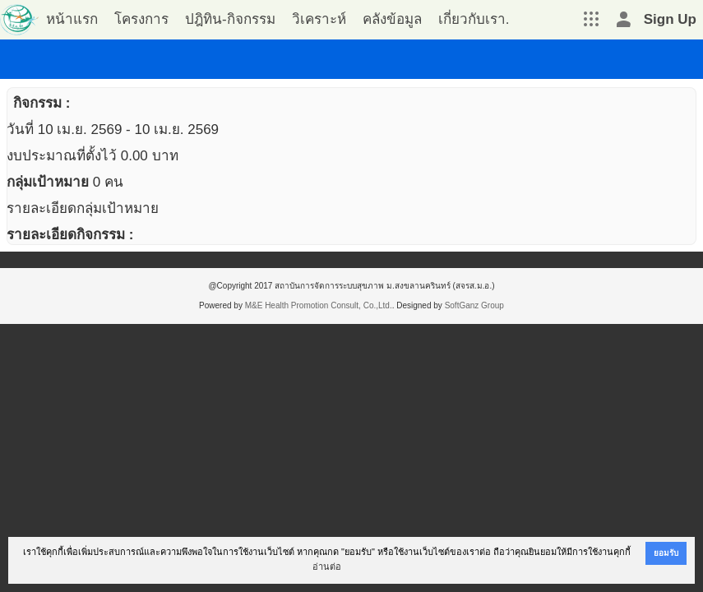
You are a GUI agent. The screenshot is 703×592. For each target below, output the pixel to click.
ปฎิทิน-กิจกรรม (230, 19)
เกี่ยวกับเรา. (474, 19)
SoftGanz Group (474, 305)
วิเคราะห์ (319, 19)
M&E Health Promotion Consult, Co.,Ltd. (318, 305)
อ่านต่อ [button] (326, 566)
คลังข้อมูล (392, 19)
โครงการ (141, 19)
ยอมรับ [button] (666, 552)
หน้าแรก (72, 19)
